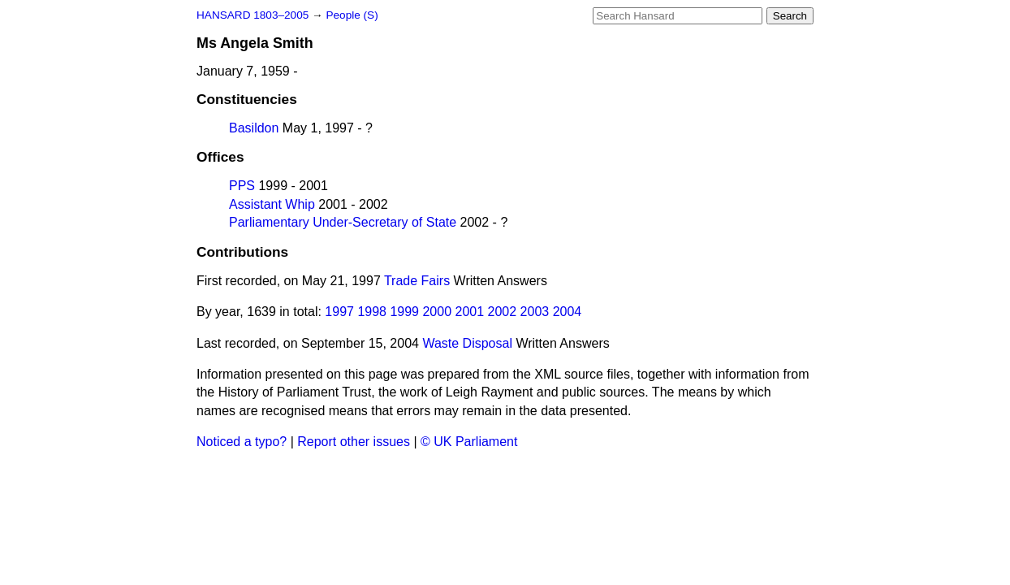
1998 (371, 311)
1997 (339, 311)
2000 (436, 311)
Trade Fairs (417, 281)
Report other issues (353, 441)
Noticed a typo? (241, 441)
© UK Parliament (469, 441)
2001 (470, 311)
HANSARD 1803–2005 (252, 15)
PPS (242, 186)
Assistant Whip (272, 204)
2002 (502, 311)
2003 (535, 311)
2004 (567, 311)
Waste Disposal (467, 343)
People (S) (352, 15)
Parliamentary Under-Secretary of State (342, 222)
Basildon (253, 128)
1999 (404, 311)
